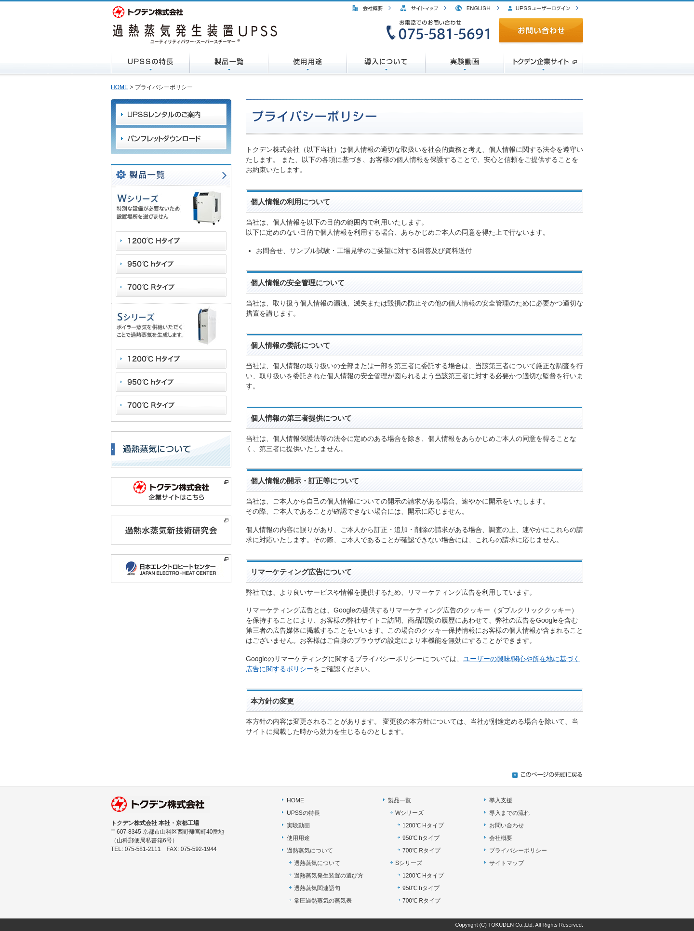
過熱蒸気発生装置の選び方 (328, 875)
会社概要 (500, 838)
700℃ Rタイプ (421, 850)
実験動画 (298, 825)
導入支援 (500, 800)
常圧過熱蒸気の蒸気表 (323, 900)
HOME (119, 87)
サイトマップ (506, 863)
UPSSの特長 (303, 813)
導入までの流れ (509, 813)
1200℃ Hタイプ (423, 825)
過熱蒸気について (310, 850)
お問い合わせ (506, 825)
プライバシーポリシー (518, 850)
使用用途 (298, 838)
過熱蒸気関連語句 (317, 888)
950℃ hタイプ (421, 838)
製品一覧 (399, 800)
